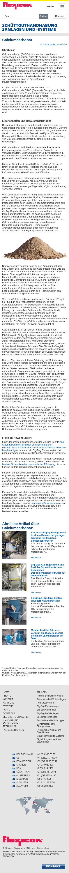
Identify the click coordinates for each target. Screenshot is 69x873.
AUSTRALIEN (21, 775)
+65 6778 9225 (44, 779)
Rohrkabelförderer (46, 702)
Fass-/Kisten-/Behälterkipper (51, 720)
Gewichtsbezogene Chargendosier (46, 725)
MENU (50, 6)
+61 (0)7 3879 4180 (46, 775)
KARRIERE (8, 702)
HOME (6, 692)
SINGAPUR (20, 779)
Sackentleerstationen (47, 717)
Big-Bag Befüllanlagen (48, 713)
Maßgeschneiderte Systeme (50, 736)
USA (17, 768)
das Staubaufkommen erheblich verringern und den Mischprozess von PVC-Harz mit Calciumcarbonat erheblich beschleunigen (34, 446)
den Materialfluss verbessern (46, 503)
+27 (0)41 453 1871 (46, 771)
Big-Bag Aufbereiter (46, 709)
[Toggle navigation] (62, 6)
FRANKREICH (22, 761)
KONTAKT (8, 699)
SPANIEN (19, 765)
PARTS (6, 709)
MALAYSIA (20, 786)
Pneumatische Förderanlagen (51, 699)
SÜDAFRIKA (21, 771)
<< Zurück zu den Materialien (53, 44)
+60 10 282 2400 (45, 786)
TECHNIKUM (9, 726)
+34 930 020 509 (45, 765)
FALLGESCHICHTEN (13, 730)
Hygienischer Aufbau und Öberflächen (49, 731)
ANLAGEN (42, 692)
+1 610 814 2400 (45, 768)
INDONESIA (21, 782)
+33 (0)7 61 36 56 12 (47, 761)
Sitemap (31, 848)
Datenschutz (43, 848)
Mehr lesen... (37, 557)
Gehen (43, 16)
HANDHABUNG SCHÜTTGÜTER (11, 721)
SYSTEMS (8, 706)
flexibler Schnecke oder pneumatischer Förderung (28, 464)
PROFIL (7, 695)
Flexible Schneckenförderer (50, 695)
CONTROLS (9, 713)
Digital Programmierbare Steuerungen (49, 740)
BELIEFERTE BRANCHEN (16, 717)
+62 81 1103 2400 (46, 782)
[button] (53, 866)
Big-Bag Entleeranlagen (48, 706)
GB (16, 758)
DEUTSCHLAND (23, 754)
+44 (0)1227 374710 (47, 758)
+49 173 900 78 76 (46, 754)
